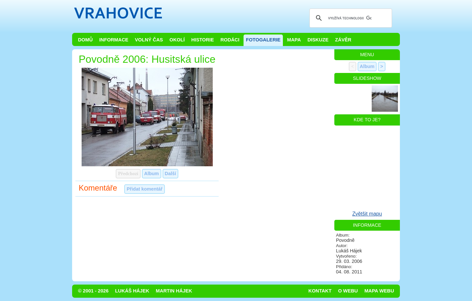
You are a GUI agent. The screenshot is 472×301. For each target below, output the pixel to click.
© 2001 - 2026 (93, 290)
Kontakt (320, 290)
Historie (202, 39)
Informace (113, 39)
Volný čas (149, 39)
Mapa (294, 39)
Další (170, 173)
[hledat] (349, 18)
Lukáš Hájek (132, 290)
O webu (348, 290)
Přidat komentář (145, 189)
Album (151, 173)
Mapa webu (379, 290)
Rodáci (229, 39)
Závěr (343, 39)
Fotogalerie (263, 39)
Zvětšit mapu (367, 214)
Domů (85, 39)
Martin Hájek (174, 290)
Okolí (177, 39)
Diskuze (317, 39)
